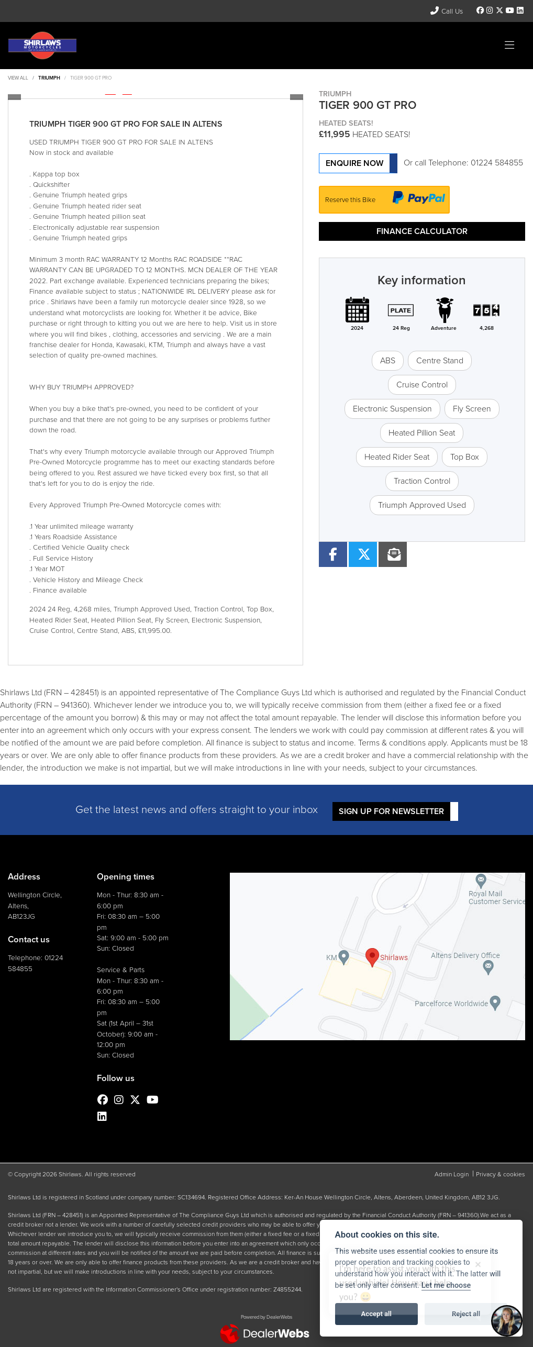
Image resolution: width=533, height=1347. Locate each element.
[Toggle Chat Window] (507, 1321)
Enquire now (354, 163)
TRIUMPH (49, 78)
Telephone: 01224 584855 (475, 163)
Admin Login (452, 1174)
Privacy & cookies (500, 1174)
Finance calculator (422, 231)
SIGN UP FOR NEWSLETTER (391, 811)
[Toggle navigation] (509, 45)
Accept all (376, 1314)
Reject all (466, 1314)
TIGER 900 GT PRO (91, 78)
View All (18, 78)
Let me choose (446, 1285)
